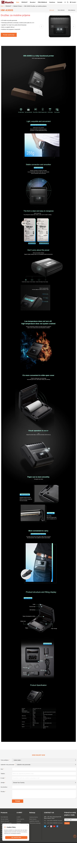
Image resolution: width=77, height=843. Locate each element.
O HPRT (19, 817)
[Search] (67, 2)
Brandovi (32, 2)
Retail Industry (32, 819)
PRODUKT (24, 2)
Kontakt (59, 2)
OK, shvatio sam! (16, 837)
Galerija (18, 823)
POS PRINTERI (4, 817)
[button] (74, 26)
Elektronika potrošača (6, 823)
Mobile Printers (17, 6)
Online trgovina (20, 819)
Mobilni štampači (5, 821)
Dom (17, 2)
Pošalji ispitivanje (8, 35)
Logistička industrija (34, 821)
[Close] (27, 825)
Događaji (19, 821)
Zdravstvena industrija (34, 823)
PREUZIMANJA (42, 2)
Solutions (52, 2)
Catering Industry (33, 817)
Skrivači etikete (4, 819)
